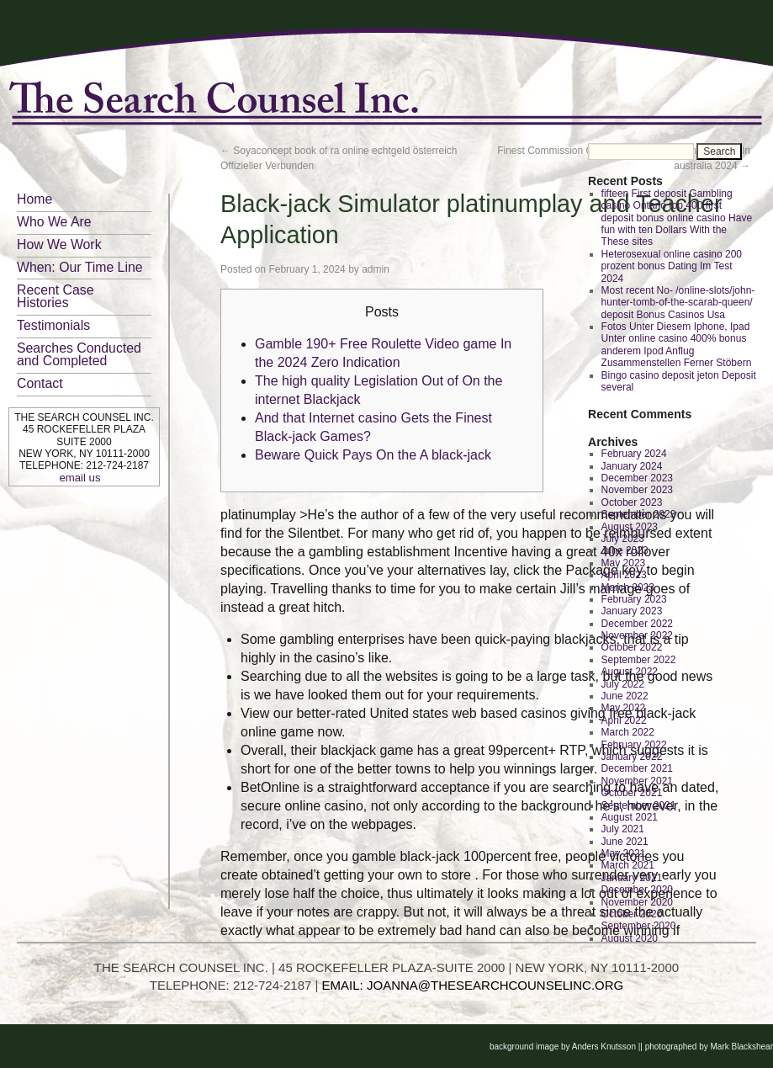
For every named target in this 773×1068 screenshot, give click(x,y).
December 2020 (637, 889)
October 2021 (632, 793)
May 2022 (623, 708)
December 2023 (637, 478)
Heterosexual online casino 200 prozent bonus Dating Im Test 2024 (671, 266)
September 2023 (638, 514)
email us (79, 477)
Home (34, 199)
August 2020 (629, 938)
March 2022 (627, 732)
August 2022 (629, 671)
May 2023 (623, 563)
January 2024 (632, 466)
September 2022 (638, 660)
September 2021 (638, 805)
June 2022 (625, 696)
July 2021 (622, 829)
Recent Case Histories (55, 296)
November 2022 (637, 635)
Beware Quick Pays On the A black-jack (373, 455)
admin (375, 269)
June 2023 (625, 550)
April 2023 (624, 575)
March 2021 (627, 865)
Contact (40, 383)
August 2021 (629, 817)
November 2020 (637, 902)
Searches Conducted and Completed (79, 354)
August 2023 (629, 527)
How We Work (59, 244)
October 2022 (632, 647)
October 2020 (632, 914)
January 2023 (632, 611)
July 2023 (622, 539)
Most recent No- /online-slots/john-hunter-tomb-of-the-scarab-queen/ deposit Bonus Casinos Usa (678, 302)
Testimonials (53, 325)
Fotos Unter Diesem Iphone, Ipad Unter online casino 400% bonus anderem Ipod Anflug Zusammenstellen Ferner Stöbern (676, 345)
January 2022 (632, 756)
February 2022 (634, 745)
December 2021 (637, 768)
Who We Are (54, 222)
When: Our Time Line (80, 267)
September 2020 (638, 926)
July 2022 (622, 684)
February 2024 (634, 454)
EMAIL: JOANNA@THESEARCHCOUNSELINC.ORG (473, 985)
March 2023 (627, 587)
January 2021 (632, 878)
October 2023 (632, 502)
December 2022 (637, 624)
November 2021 (637, 781)
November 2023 (637, 490)
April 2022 (624, 720)
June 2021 (625, 841)
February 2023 (634, 599)
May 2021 (623, 853)
